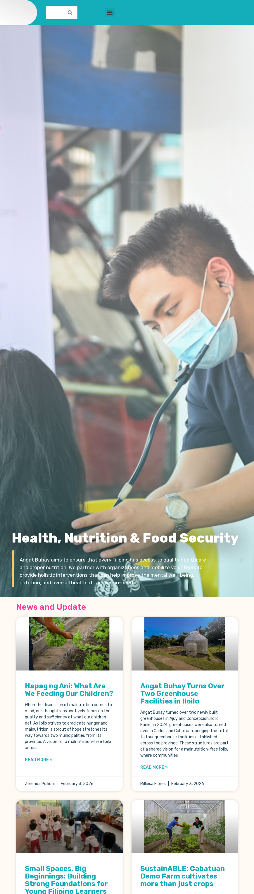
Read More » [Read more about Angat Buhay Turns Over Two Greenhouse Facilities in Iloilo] (154, 772)
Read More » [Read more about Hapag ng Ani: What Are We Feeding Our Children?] (38, 765)
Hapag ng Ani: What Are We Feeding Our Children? (69, 695)
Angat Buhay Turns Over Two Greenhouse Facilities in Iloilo (182, 699)
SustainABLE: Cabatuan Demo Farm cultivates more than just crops (182, 881)
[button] (110, 15)
